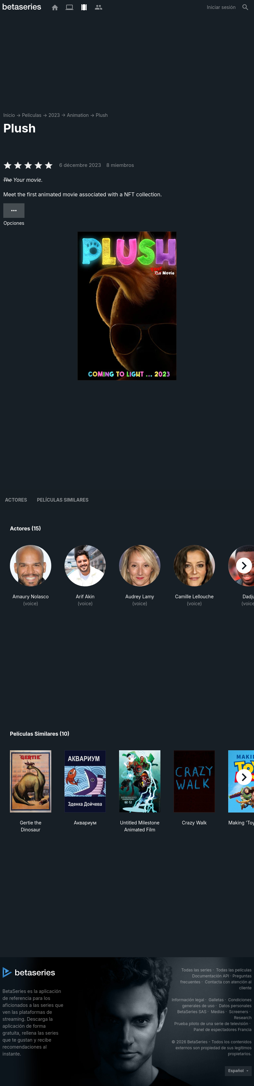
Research (243, 1017)
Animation (78, 115)
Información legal (188, 999)
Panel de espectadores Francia (223, 1029)
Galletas (216, 999)
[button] (30, 576)
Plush (102, 115)
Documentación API (210, 975)
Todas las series (196, 969)
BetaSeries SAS (191, 1011)
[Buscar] (245, 7)
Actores (16, 500)
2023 (54, 115)
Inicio (9, 115)
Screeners (238, 1011)
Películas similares (63, 500)
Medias (218, 1011)
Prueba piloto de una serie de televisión (211, 1023)
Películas (31, 115)
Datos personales (235, 1005)
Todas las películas (233, 969)
